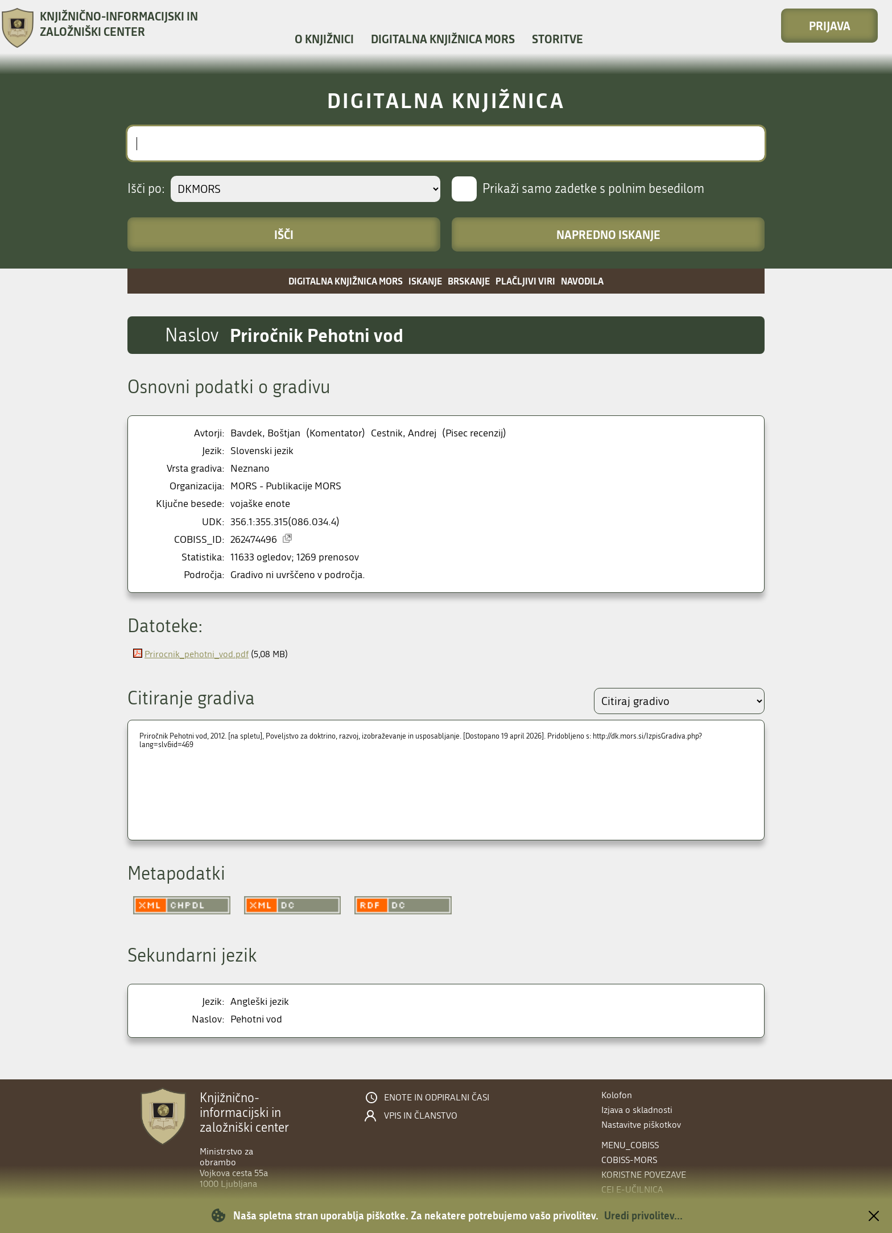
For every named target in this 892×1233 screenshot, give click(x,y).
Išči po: (146, 189)
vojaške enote (260, 504)
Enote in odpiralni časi (436, 1097)
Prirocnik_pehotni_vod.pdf (196, 654)
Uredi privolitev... (643, 1215)
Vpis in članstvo (420, 1115)
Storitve (557, 39)
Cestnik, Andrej (403, 433)
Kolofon (616, 1095)
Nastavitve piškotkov (641, 1124)
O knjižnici (324, 39)
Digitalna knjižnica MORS (443, 39)
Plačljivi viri (525, 280)
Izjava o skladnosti (636, 1109)
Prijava (829, 26)
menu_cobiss (630, 1145)
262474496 (253, 540)
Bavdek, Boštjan (265, 433)
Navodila (582, 280)
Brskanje (469, 280)
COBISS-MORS (629, 1159)
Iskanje (425, 280)
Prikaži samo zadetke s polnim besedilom (593, 189)
